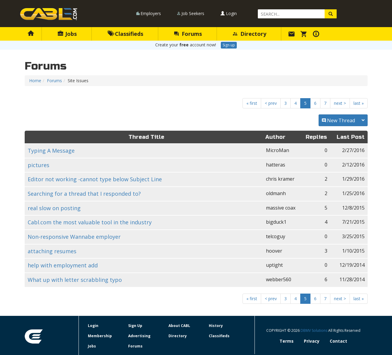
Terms (286, 341)
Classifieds (126, 33)
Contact (338, 341)
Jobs (67, 33)
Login (229, 13)
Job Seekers (192, 13)
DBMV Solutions (314, 330)
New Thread (343, 120)
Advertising (139, 335)
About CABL (179, 325)
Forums (188, 33)
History (216, 325)
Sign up (229, 45)
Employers (150, 13)
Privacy (311, 341)
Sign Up (135, 325)
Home (35, 80)
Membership (100, 335)
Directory (249, 33)
